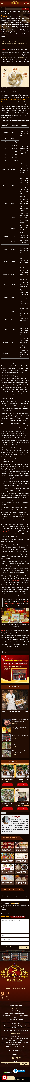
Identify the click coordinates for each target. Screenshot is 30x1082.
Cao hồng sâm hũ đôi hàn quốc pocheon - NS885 (22, 804)
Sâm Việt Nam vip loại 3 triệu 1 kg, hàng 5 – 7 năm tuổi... (7, 780)
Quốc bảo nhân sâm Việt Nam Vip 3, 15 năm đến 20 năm (22, 780)
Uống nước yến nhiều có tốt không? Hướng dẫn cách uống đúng (7, 861)
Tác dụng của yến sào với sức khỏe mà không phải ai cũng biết (7, 872)
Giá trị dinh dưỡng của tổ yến (9, 41)
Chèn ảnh (3, 947)
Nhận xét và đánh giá (6, 913)
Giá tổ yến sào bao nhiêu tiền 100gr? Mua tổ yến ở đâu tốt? (7, 850)
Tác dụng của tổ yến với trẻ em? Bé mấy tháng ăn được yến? (21, 861)
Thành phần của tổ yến (7, 39)
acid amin (22, 57)
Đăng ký (24, 1064)
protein (5, 57)
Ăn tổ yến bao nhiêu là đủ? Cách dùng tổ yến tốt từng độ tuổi (21, 872)
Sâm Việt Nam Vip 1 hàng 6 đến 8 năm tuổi (7, 804)
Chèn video (9, 947)
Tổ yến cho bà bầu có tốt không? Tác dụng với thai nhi (21, 850)
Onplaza (6, 652)
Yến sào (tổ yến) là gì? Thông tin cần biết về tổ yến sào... (21, 883)
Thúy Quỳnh (15, 817)
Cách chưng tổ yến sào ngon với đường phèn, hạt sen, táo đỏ (7, 883)
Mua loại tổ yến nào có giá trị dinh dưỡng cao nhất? (14, 43)
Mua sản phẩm (7, 784)
